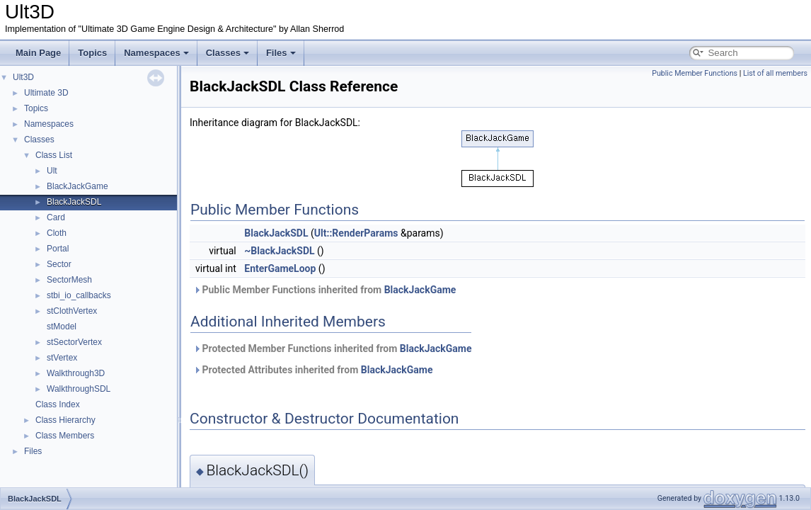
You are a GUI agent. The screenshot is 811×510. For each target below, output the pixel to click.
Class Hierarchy (65, 420)
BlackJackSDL (74, 202)
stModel (61, 327)
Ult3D (23, 77)
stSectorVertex (74, 342)
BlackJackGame (77, 186)
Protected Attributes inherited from (312, 369)
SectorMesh (69, 280)
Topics (92, 52)
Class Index (57, 404)
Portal (58, 249)
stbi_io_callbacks (79, 295)
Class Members (64, 436)
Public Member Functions (694, 73)
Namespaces (156, 52)
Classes (227, 52)
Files (281, 52)
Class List (53, 155)
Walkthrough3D (76, 373)
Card (56, 217)
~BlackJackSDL (279, 250)
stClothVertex (72, 311)
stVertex (62, 358)
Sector (59, 264)
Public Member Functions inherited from (324, 289)
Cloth (57, 233)
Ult (52, 171)
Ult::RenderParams (356, 233)
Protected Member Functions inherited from (332, 348)
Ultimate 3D (46, 93)
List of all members (775, 73)
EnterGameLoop (280, 268)
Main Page (38, 52)
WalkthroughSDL (78, 389)
